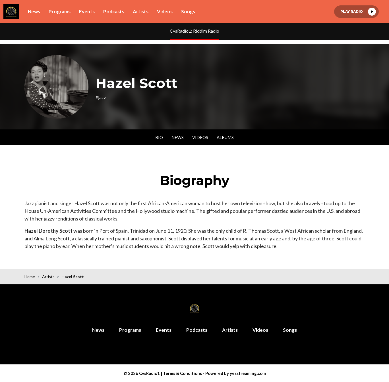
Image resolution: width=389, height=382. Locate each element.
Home (29, 276)
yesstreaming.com (248, 373)
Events (87, 11)
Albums (225, 137)
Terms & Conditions (182, 373)
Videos (165, 11)
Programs (60, 11)
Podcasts (113, 11)
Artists (140, 11)
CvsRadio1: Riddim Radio (194, 30)
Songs (188, 11)
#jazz (101, 97)
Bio (159, 137)
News (34, 11)
